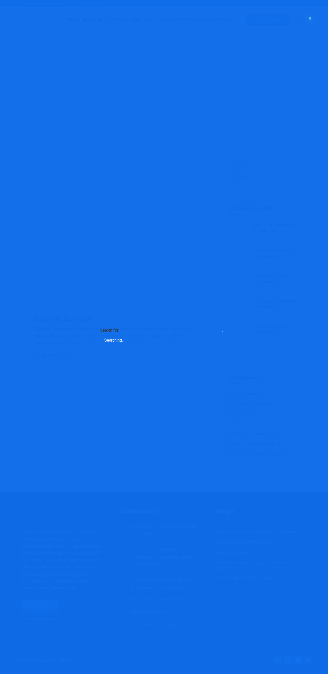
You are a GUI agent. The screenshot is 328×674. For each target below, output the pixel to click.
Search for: (109, 330)
